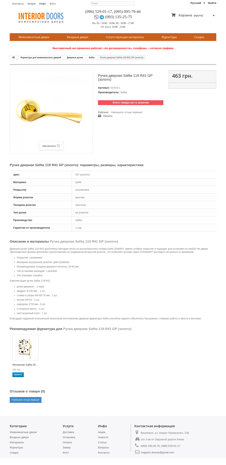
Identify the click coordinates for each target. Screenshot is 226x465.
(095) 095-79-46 (127, 11)
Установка (69, 437)
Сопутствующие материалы (125, 37)
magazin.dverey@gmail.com (157, 452)
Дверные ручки (75, 57)
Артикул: (104, 87)
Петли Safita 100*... (59, 364)
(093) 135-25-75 (118, 17)
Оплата (67, 442)
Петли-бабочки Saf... (94, 364)
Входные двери (77, 37)
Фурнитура (169, 37)
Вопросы (103, 447)
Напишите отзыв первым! (126, 112)
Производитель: (109, 92)
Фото (53, 3)
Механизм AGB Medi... (21, 366)
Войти (212, 2)
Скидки (199, 37)
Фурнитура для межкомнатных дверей (40, 57)
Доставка (68, 432)
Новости (103, 437)
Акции (101, 432)
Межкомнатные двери (34, 37)
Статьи (102, 442)
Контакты (18, 3)
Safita (91, 57)
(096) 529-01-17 (98, 11)
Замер (66, 447)
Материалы (17, 442)
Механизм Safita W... (129, 364)
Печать (107, 115)
